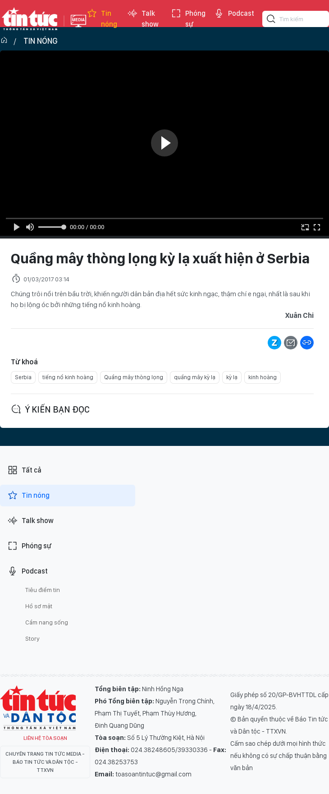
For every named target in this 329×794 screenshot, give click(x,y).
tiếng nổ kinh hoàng (67, 377)
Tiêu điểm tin (42, 589)
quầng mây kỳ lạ (194, 377)
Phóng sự (188, 19)
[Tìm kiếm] (271, 20)
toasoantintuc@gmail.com (153, 774)
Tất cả (24, 470)
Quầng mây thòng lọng (133, 377)
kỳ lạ (232, 377)
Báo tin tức (29, 18)
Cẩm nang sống (46, 622)
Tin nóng (102, 19)
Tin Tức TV (38, 707)
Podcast (234, 13)
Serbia (23, 377)
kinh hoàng (262, 377)
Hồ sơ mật (38, 606)
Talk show (143, 19)
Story (32, 638)
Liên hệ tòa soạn (45, 738)
